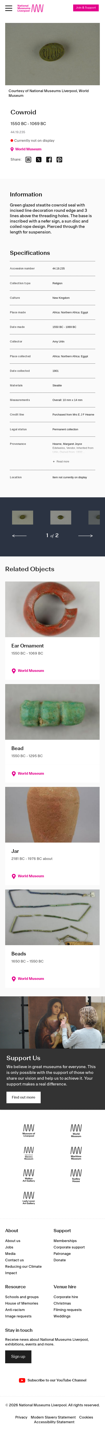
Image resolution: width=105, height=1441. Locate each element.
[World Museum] (76, 1130)
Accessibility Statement (54, 1422)
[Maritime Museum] (76, 1153)
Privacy (21, 1417)
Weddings (62, 1316)
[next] (85, 536)
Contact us (14, 1260)
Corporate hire (66, 1297)
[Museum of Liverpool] (28, 1130)
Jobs (9, 1247)
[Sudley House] (76, 1175)
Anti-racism (15, 1310)
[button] (22, 520)
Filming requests (68, 1310)
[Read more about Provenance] (73, 453)
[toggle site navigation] (8, 8)
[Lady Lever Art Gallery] (28, 1198)
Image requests (18, 1316)
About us (12, 1241)
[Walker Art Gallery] (28, 1175)
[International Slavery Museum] (28, 1153)
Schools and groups (22, 1297)
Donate (60, 1260)
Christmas (62, 1303)
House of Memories (21, 1303)
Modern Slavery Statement (53, 1417)
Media (10, 1254)
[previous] (19, 536)
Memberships (65, 1241)
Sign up (18, 1357)
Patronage (62, 1254)
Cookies (86, 1417)
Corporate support (69, 1247)
